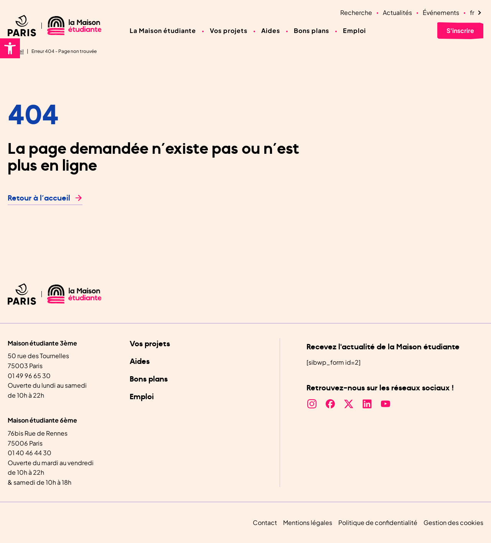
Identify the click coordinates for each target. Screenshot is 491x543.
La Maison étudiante (163, 30)
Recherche (356, 12)
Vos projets (228, 30)
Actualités (397, 12)
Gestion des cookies (453, 522)
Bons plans (311, 30)
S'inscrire (460, 30)
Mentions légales (307, 522)
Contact (265, 522)
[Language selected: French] (476, 12)
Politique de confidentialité (377, 522)
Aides (270, 30)
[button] (10, 48)
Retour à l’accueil (39, 198)
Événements (441, 12)
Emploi (354, 30)
